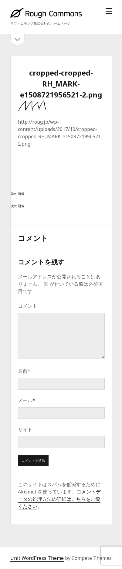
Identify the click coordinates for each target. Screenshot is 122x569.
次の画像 (18, 205)
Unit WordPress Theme (37, 558)
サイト (25, 429)
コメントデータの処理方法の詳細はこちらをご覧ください (59, 499)
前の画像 (18, 193)
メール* (26, 400)
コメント (27, 305)
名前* (24, 371)
